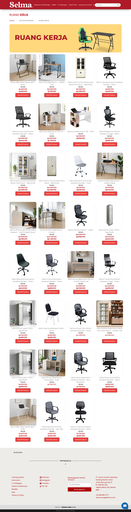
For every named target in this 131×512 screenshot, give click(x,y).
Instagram (46, 480)
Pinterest (45, 477)
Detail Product (23, 95)
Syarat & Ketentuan (19, 486)
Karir (13, 492)
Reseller (15, 489)
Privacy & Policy (18, 495)
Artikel (54, 5)
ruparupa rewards (85, 5)
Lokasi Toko (73, 5)
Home (11, 20)
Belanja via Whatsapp (42, 5)
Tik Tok (44, 486)
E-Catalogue (62, 5)
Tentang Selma (18, 477)
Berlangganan (79, 489)
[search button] (118, 5)
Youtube (45, 483)
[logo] (21, 4)
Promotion (16, 480)
